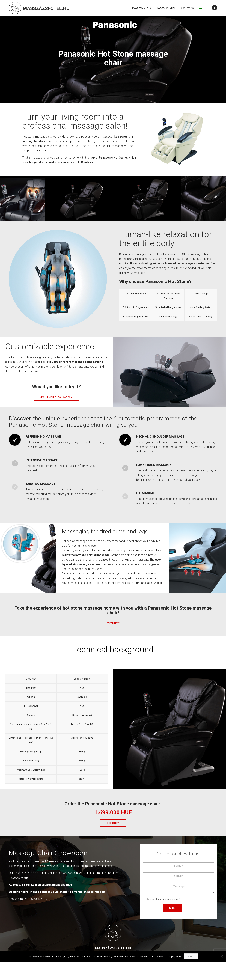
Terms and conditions (167, 899)
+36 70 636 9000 (38, 899)
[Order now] (113, 623)
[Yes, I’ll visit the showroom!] (56, 397)
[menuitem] (142, 8)
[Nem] (221, 956)
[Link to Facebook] (214, 7)
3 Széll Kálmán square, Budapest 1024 (47, 884)
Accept (191, 956)
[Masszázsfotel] (39, 7)
